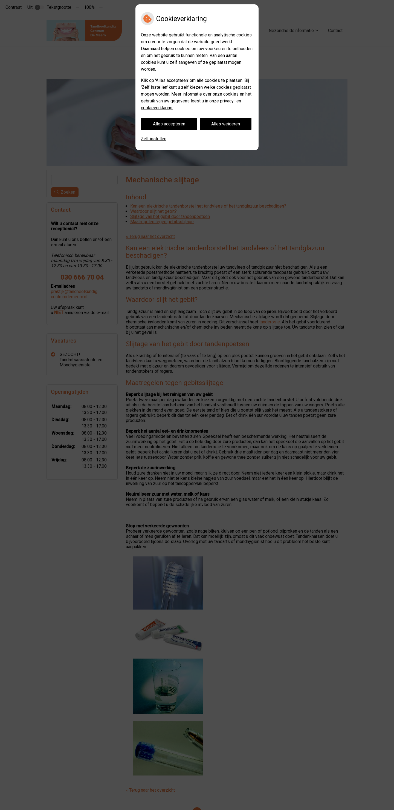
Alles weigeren (225, 124)
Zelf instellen (153, 138)
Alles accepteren (169, 124)
